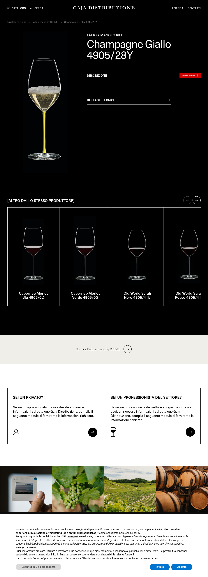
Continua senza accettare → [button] (175, 522)
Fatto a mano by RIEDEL (45, 22)
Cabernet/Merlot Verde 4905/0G (85, 295)
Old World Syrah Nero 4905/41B (137, 295)
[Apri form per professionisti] (190, 432)
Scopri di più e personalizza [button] (38, 566)
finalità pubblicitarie (37, 543)
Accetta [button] (181, 566)
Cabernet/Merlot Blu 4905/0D (33, 295)
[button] (187, 200)
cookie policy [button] (132, 532)
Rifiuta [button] (160, 566)
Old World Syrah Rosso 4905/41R (189, 295)
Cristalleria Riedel (17, 22)
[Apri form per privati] (92, 432)
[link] (26, 489)
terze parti (72, 536)
